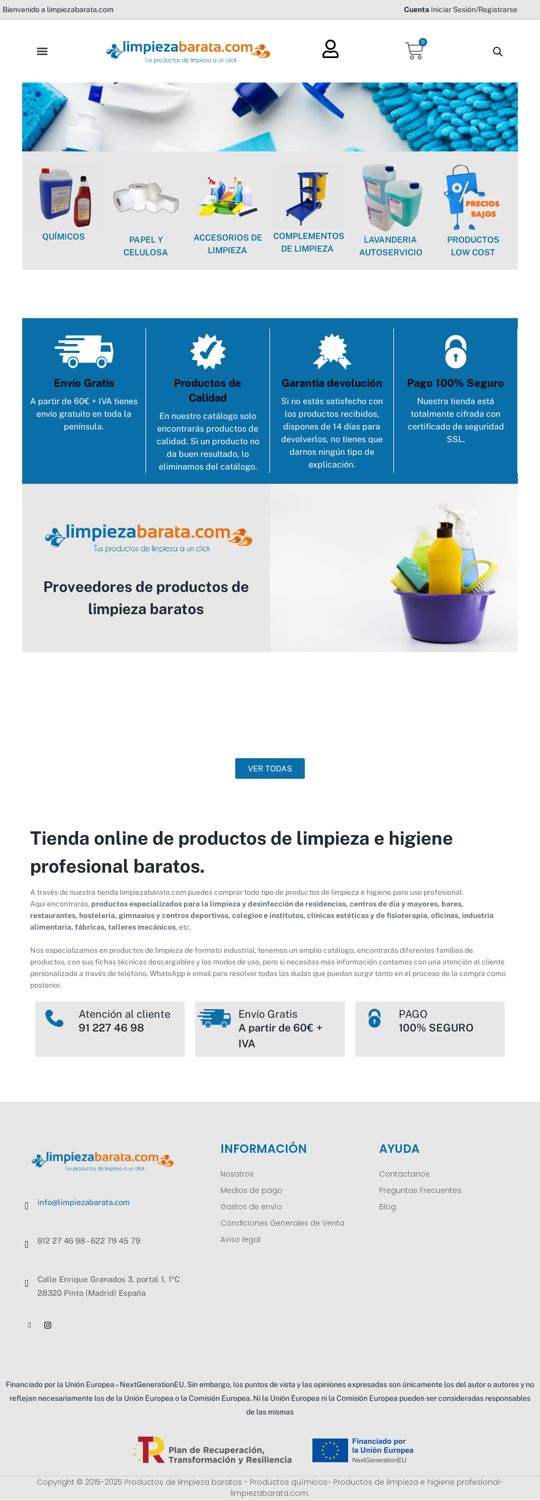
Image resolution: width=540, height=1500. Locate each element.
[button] (42, 51)
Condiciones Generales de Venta (283, 1223)
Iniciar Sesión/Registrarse (474, 9)
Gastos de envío (252, 1206)
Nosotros (237, 1174)
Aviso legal (240, 1239)
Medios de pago (251, 1190)
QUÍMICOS (63, 237)
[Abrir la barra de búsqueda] (498, 51)
